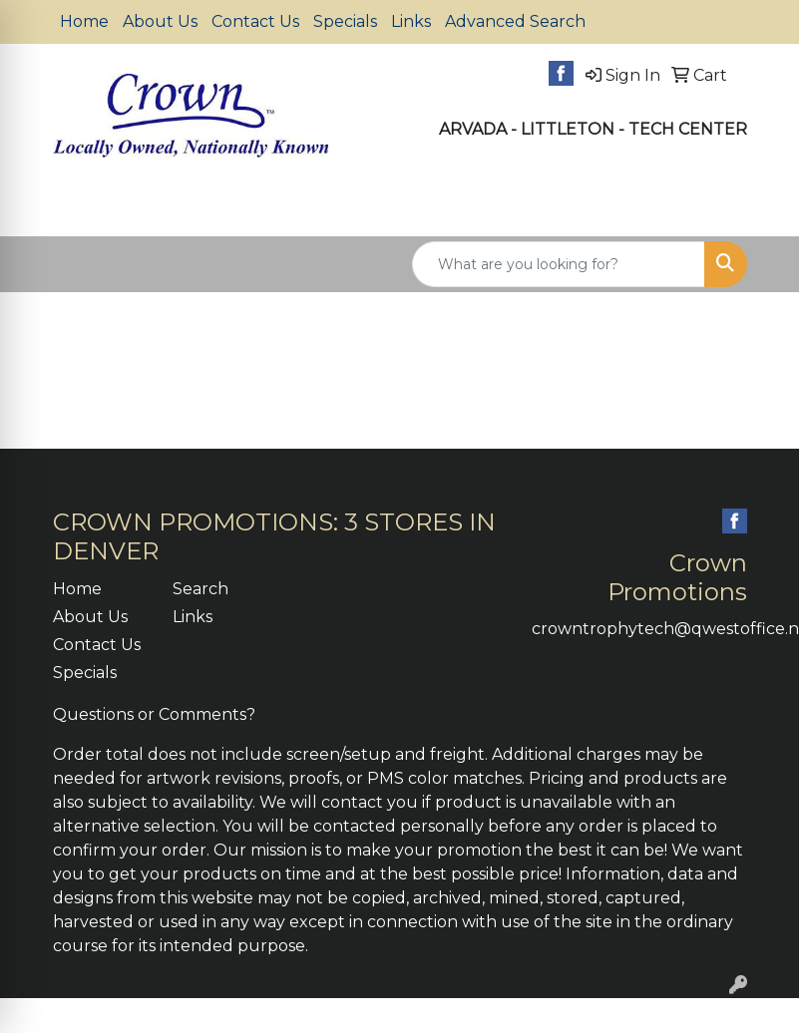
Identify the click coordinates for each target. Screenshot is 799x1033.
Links (411, 21)
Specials (345, 21)
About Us (160, 21)
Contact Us (255, 21)
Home (84, 21)
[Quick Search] (558, 264)
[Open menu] (759, 206)
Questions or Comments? (154, 714)
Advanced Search (515, 21)
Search (200, 588)
